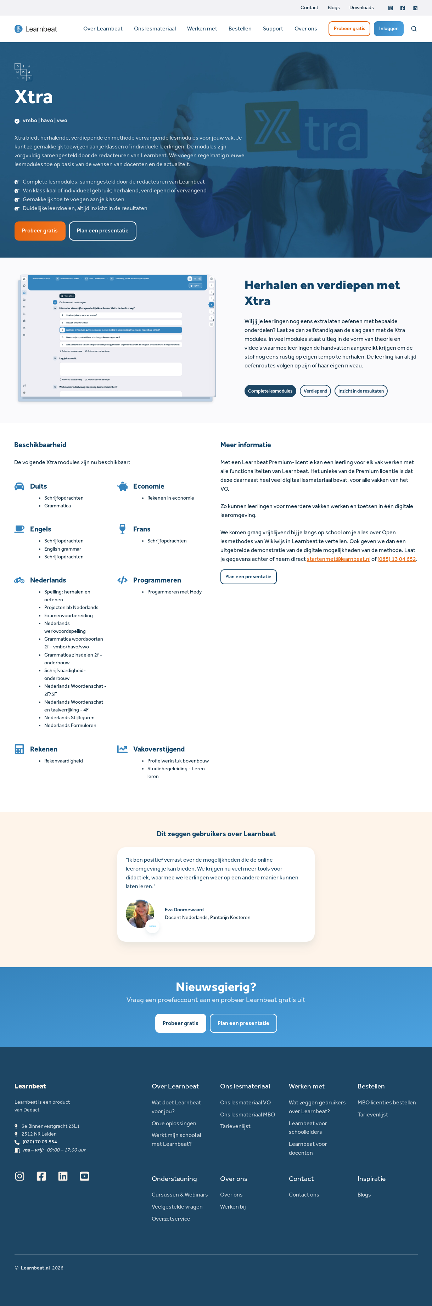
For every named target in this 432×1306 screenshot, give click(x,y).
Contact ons (304, 1194)
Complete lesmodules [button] (270, 391)
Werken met (202, 28)
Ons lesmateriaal (155, 28)
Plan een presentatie (103, 230)
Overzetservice (171, 1218)
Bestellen (240, 28)
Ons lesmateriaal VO (245, 1102)
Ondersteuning (174, 1179)
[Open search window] (413, 28)
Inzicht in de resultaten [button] (361, 391)
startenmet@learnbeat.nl (338, 559)
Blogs (334, 8)
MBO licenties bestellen (387, 1102)
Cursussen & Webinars (180, 1194)
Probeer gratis (349, 29)
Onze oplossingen (174, 1123)
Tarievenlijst (235, 1126)
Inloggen (389, 29)
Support (273, 28)
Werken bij (233, 1206)
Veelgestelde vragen (177, 1206)
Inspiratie (372, 1179)
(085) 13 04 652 (396, 559)
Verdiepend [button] (315, 391)
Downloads (361, 8)
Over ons (305, 28)
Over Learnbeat (103, 28)
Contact (309, 8)
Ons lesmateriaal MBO (247, 1114)
